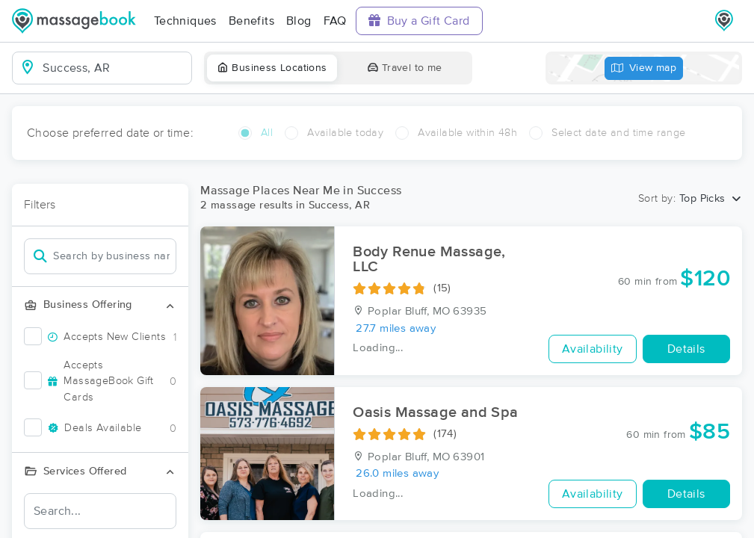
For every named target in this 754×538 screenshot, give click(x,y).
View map (644, 68)
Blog (299, 21)
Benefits (251, 21)
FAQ (335, 21)
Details (686, 349)
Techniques (185, 21)
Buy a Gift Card (419, 20)
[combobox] (114, 68)
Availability (592, 349)
